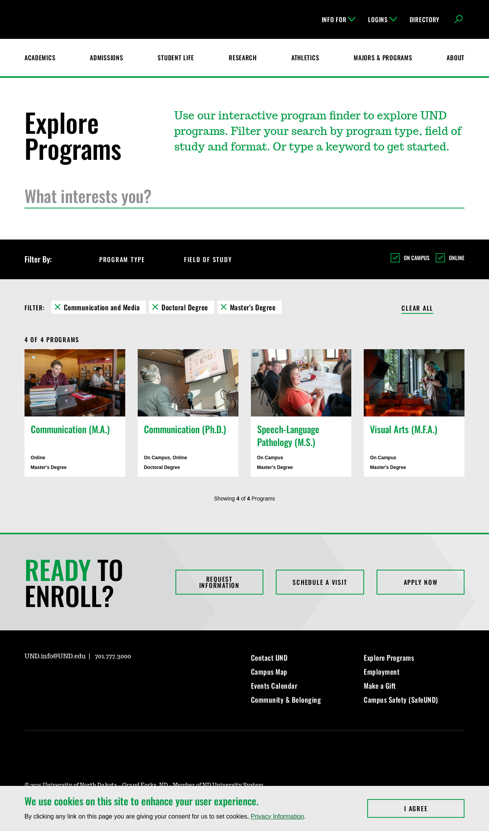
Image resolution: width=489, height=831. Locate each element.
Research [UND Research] (243, 57)
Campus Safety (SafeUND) (401, 700)
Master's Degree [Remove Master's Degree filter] (253, 307)
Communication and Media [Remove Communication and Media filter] (102, 307)
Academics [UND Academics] (40, 57)
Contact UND (269, 658)
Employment (382, 672)
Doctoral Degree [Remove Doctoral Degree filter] (184, 307)
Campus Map (269, 672)
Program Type (129, 259)
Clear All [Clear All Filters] (417, 308)
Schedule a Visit (320, 582)
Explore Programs (389, 658)
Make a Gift (380, 686)
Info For (339, 19)
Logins (382, 19)
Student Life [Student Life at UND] (176, 57)
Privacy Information (277, 816)
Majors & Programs (383, 57)
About (455, 57)
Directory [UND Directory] (425, 19)
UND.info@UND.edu (55, 656)
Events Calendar (274, 686)
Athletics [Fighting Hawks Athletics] (305, 57)
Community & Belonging (286, 700)
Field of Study (215, 259)
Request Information (219, 582)
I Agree (434, 808)
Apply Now (421, 582)
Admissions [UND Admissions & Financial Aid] (106, 57)
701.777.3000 (113, 656)
